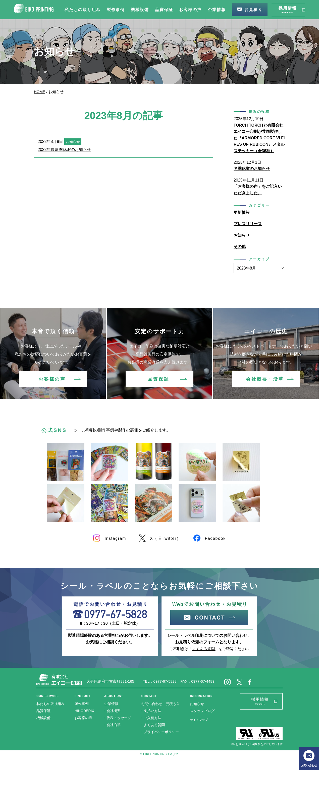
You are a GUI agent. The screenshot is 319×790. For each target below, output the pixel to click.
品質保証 (158, 379)
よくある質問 (203, 649)
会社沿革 (114, 725)
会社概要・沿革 (265, 379)
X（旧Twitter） (165, 538)
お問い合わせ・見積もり (160, 704)
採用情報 (288, 10)
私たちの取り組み (50, 704)
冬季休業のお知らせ (252, 168)
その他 (240, 246)
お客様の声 (52, 379)
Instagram (115, 538)
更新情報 (242, 212)
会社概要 (114, 711)
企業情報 (111, 704)
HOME (39, 92)
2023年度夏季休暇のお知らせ (64, 149)
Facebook (215, 538)
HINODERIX (84, 711)
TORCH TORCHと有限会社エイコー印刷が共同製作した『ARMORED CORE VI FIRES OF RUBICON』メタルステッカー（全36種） (259, 138)
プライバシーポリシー (161, 732)
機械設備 (43, 718)
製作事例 (82, 704)
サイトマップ (199, 720)
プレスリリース (248, 224)
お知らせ (242, 235)
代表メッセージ (119, 718)
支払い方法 (152, 711)
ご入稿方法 (152, 718)
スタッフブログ (202, 711)
